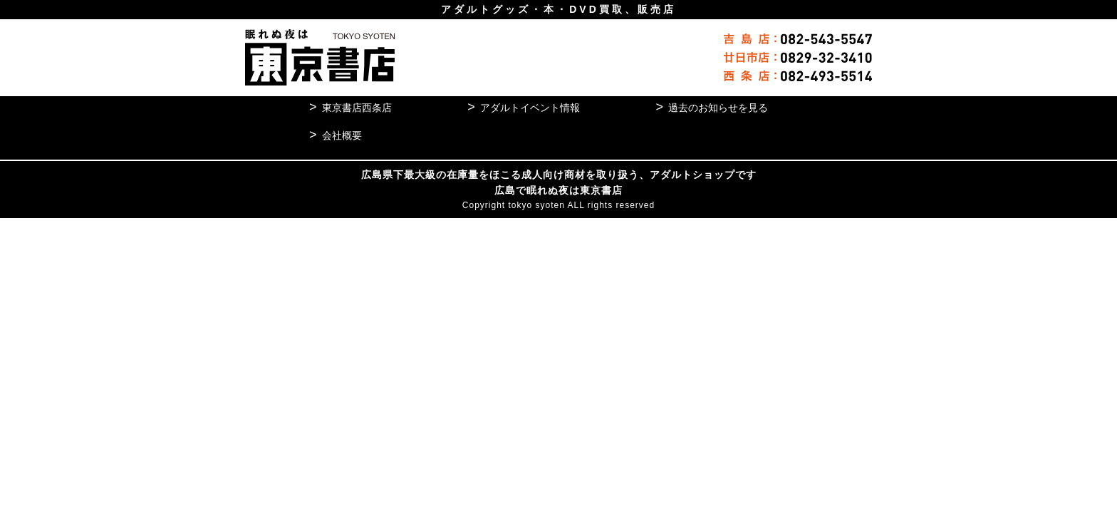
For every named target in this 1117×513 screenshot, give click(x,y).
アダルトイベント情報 (527, 107)
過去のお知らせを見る (711, 107)
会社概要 (343, 135)
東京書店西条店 (359, 107)
